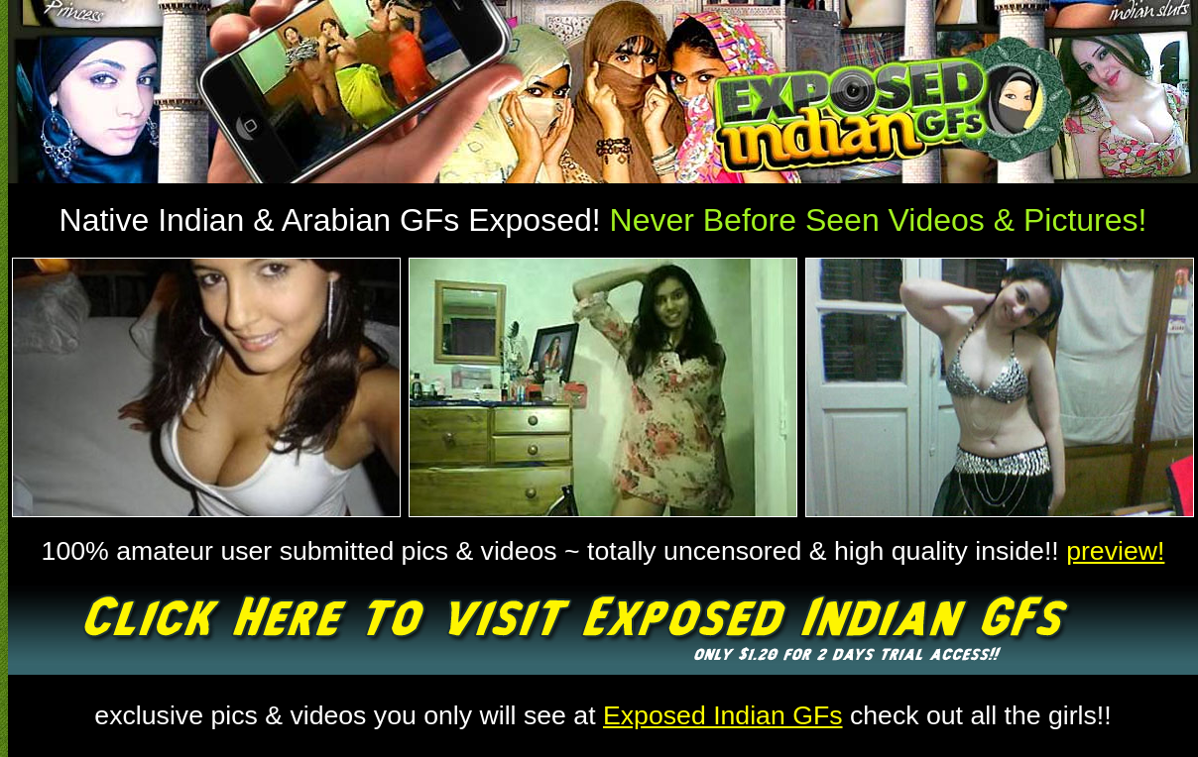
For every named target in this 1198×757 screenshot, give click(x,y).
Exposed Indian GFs (723, 715)
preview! (1115, 551)
